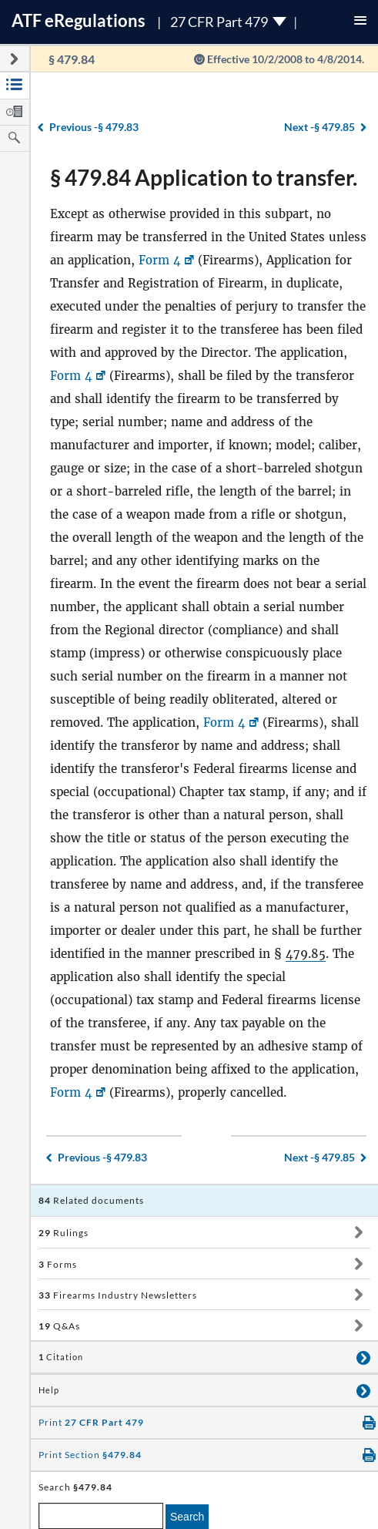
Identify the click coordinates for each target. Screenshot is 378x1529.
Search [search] (187, 1517)
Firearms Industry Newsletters (117, 1295)
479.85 (306, 953)
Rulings (63, 1232)
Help (48, 1390)
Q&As (59, 1326)
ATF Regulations (79, 20)
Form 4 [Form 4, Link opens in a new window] (160, 260)
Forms (57, 1264)
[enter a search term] (100, 1516)
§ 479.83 (94, 127)
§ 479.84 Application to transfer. (203, 177)
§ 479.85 (319, 127)
